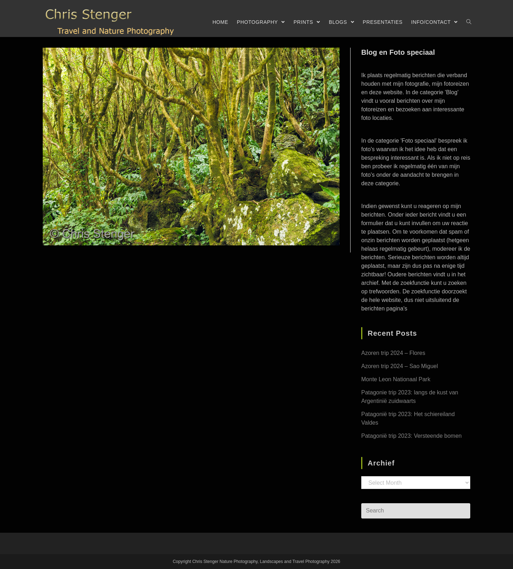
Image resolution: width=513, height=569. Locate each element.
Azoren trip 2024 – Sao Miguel (399, 366)
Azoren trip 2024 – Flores (393, 353)
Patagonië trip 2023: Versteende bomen (411, 436)
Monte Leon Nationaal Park (395, 379)
